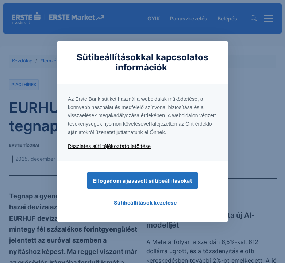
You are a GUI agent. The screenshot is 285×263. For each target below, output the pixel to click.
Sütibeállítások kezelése (145, 202)
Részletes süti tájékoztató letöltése (109, 146)
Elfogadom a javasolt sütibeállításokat (142, 181)
